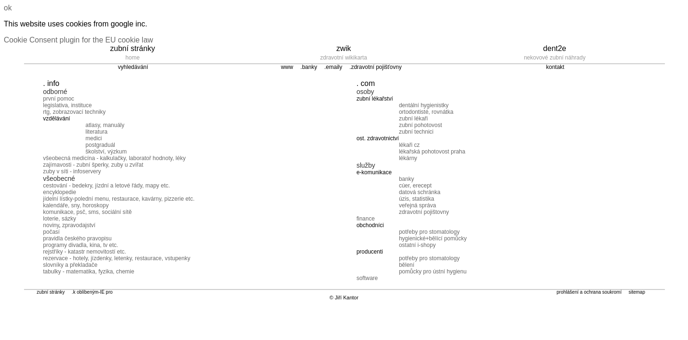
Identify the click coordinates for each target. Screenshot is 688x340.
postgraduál (100, 145)
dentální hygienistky (423, 105)
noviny (51, 225)
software (367, 278)
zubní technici (416, 131)
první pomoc (58, 98)
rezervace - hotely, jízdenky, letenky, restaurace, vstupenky (116, 258)
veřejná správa (417, 205)
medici (93, 138)
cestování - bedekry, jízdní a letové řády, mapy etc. (106, 185)
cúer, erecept (415, 185)
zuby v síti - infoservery (72, 171)
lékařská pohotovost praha (432, 151)
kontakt (555, 67)
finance (365, 218)
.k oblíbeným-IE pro (92, 292)
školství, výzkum (105, 151)
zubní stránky (51, 292)
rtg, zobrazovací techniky (74, 112)
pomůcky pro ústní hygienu (432, 271)
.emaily (333, 67)
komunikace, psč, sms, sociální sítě (87, 212)
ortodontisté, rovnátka (426, 112)
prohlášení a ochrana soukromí (589, 292)
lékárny (408, 158)
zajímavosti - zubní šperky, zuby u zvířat (93, 165)
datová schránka (419, 192)
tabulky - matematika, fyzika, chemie (88, 271)
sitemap (637, 292)
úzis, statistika (416, 199)
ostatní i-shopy (417, 245)
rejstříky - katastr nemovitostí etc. (84, 251)
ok (8, 8)
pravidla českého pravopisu (77, 238)
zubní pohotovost (420, 125)
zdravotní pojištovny (424, 212)
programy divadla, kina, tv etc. (80, 245)
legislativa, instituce (67, 105)
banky (406, 179)
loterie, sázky (59, 218)
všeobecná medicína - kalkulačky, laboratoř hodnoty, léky (114, 158)
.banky (308, 67)
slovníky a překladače (70, 265)
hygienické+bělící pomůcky (433, 238)
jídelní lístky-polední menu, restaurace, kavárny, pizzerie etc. (118, 199)
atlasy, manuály (104, 125)
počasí (51, 232)
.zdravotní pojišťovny (375, 67)
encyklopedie (59, 192)
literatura (96, 131)
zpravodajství (79, 225)
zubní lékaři (413, 118)
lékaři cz (409, 145)
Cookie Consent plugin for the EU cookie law (78, 40)
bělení (406, 265)
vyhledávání (133, 67)
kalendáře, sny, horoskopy (75, 205)
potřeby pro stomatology (429, 232)
